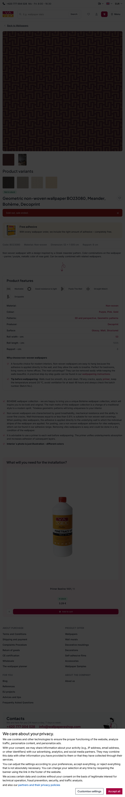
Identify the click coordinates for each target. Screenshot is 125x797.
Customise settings (89, 791)
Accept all (114, 791)
